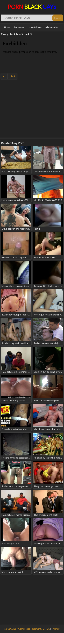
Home (7, 27)
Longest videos (34, 27)
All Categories (51, 27)
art (4, 76)
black (12, 76)
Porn (32, 6)
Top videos (19, 27)
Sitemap (56, 628)
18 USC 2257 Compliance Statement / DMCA (27, 628)
